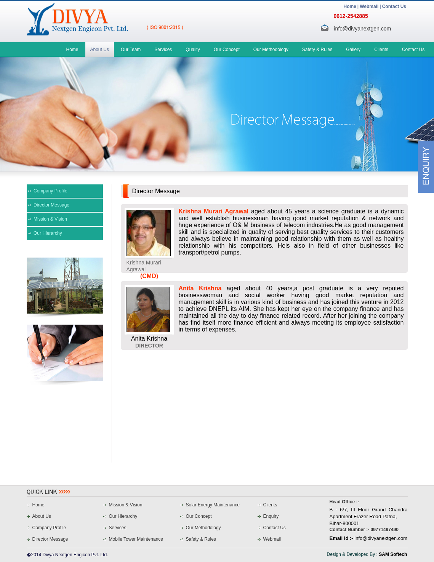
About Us (99, 49)
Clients (381, 49)
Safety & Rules (317, 49)
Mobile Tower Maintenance (136, 539)
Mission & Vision (50, 219)
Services (163, 49)
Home (350, 6)
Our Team (131, 49)
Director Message (51, 205)
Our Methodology (270, 49)
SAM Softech (393, 554)
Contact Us (394, 6)
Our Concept (227, 49)
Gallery (353, 49)
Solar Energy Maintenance (213, 505)
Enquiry (271, 516)
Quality (193, 49)
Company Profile (50, 191)
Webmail (369, 6)
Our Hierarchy (48, 233)
